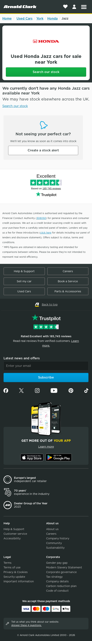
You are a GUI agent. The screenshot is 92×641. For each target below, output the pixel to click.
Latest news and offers (22, 358)
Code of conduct (57, 590)
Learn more (46, 446)
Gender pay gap (56, 562)
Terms (7, 562)
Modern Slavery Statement (64, 567)
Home (7, 18)
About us (52, 529)
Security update (14, 576)
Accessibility (12, 538)
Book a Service (68, 281)
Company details (57, 581)
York (39, 18)
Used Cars (24, 18)
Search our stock (46, 72)
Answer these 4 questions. (26, 625)
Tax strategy (54, 576)
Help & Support (24, 271)
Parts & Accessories (67, 291)
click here (45, 232)
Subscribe (46, 377)
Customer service (15, 533)
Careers (68, 271)
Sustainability (55, 547)
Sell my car (24, 281)
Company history (57, 538)
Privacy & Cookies (16, 572)
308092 (41, 218)
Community (54, 543)
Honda (52, 18)
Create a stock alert (43, 150)
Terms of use (12, 567)
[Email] (46, 366)
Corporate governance (61, 572)
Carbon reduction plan (61, 586)
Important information (19, 581)
